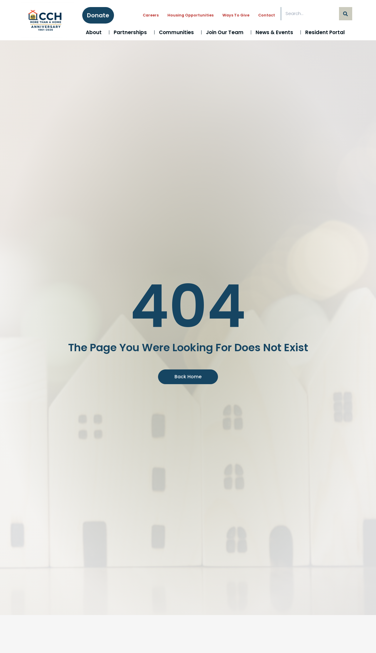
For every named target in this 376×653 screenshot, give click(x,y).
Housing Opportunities (190, 15)
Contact (266, 15)
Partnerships (132, 32)
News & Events (276, 32)
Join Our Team (226, 32)
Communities (178, 32)
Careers (151, 15)
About (95, 32)
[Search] (345, 13)
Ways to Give (235, 15)
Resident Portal (326, 32)
